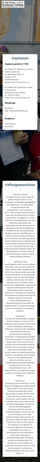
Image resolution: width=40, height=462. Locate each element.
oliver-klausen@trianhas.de (20, 98)
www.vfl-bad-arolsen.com (20, 82)
